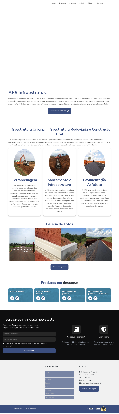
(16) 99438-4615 (86, 385)
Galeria (81, 3)
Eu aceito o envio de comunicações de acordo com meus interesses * (25, 349)
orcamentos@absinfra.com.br (90, 388)
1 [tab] (59, 81)
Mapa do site (49, 399)
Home (51, 3)
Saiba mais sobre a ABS (59, 111)
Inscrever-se (29, 355)
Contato (100, 3)
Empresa (61, 3)
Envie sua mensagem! (89, 393)
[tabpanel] (59, 44)
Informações (49, 396)
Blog (89, 3)
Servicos (71, 3)
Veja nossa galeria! (59, 268)
